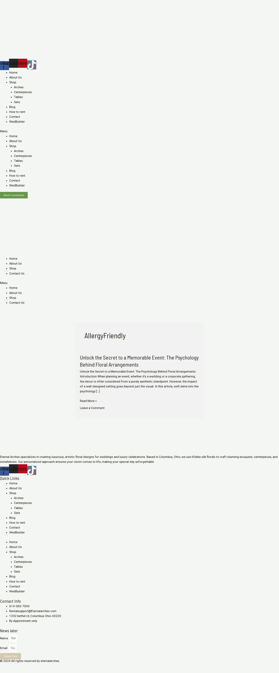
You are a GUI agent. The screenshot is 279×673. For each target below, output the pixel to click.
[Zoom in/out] (27, 666)
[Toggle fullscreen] (19, 666)
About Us (15, 77)
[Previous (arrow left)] (3, 671)
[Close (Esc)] (3, 666)
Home (13, 72)
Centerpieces (23, 92)
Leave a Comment (92, 408)
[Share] (11, 666)
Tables (18, 97)
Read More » (88, 400)
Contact (14, 117)
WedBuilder (17, 121)
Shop (12, 82)
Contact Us (16, 273)
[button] (139, 131)
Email (4, 648)
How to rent (17, 112)
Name (4, 638)
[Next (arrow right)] (11, 671)
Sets (17, 102)
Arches (19, 87)
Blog (12, 107)
